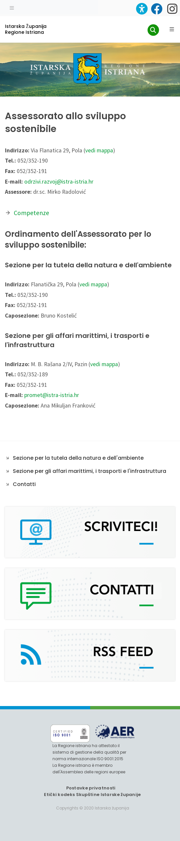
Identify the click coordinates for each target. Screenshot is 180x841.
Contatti (24, 484)
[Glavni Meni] (172, 29)
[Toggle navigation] (11, 7)
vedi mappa (99, 150)
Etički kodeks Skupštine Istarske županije (92, 794)
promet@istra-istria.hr (51, 395)
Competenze (31, 213)
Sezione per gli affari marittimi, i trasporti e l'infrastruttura (89, 471)
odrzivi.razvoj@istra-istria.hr (58, 181)
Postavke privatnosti (91, 788)
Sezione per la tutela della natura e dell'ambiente (78, 458)
